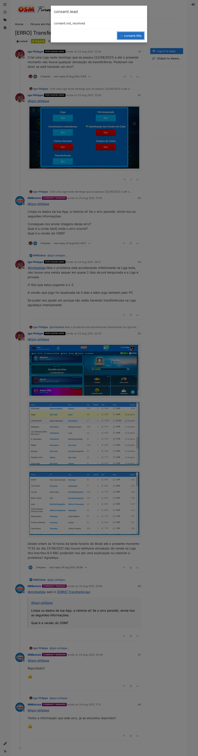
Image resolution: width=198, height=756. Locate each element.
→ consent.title (131, 36)
